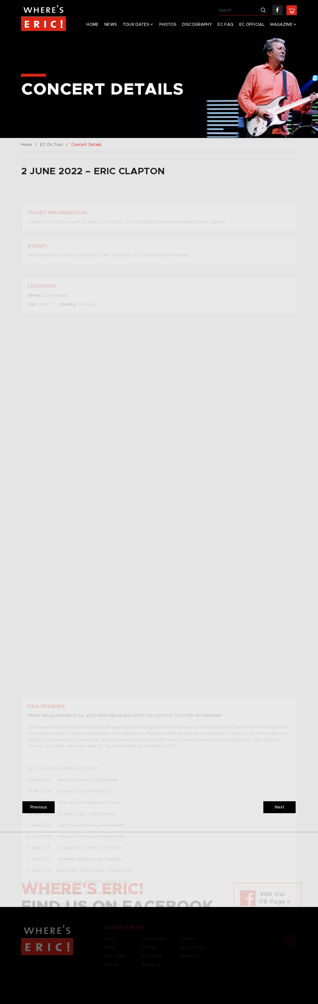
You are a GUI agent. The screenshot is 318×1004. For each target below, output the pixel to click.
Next (279, 807)
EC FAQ (225, 25)
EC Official (252, 25)
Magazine (281, 25)
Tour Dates (136, 25)
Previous (38, 807)
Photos (167, 25)
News (110, 25)
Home (92, 25)
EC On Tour (51, 145)
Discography (197, 25)
